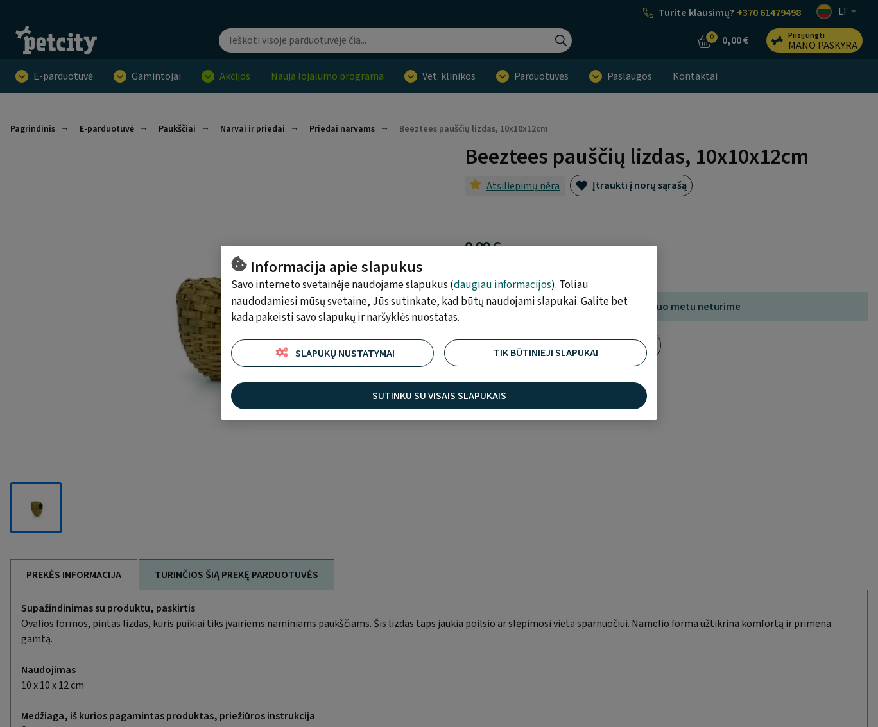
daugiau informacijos (502, 285)
